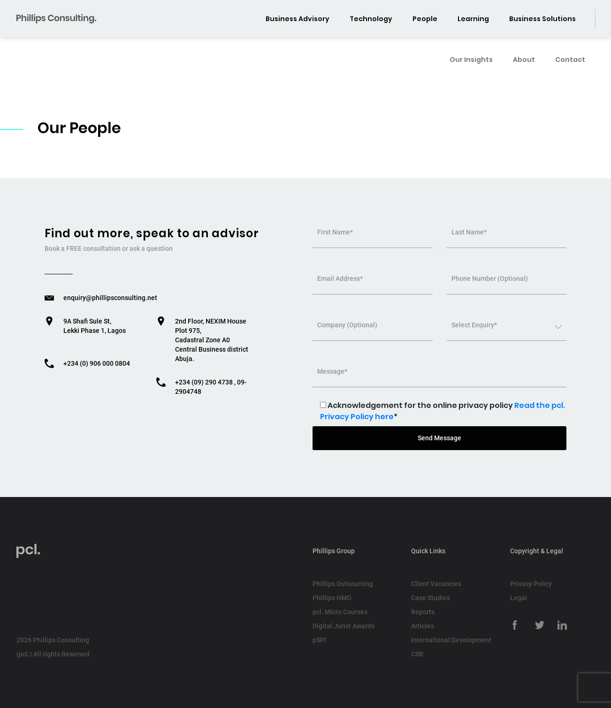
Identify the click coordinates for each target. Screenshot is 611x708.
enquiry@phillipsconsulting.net (110, 297)
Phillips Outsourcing (343, 583)
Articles (422, 626)
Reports (423, 612)
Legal (518, 598)
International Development (451, 640)
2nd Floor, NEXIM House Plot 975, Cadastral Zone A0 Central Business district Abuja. (211, 339)
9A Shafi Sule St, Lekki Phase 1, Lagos (94, 325)
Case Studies (430, 598)
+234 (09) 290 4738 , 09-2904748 (211, 386)
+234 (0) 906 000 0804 (96, 363)
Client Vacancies (436, 583)
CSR (417, 654)
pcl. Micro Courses (340, 612)
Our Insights (471, 51)
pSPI (319, 640)
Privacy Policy (531, 583)
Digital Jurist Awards (343, 626)
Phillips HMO (332, 598)
